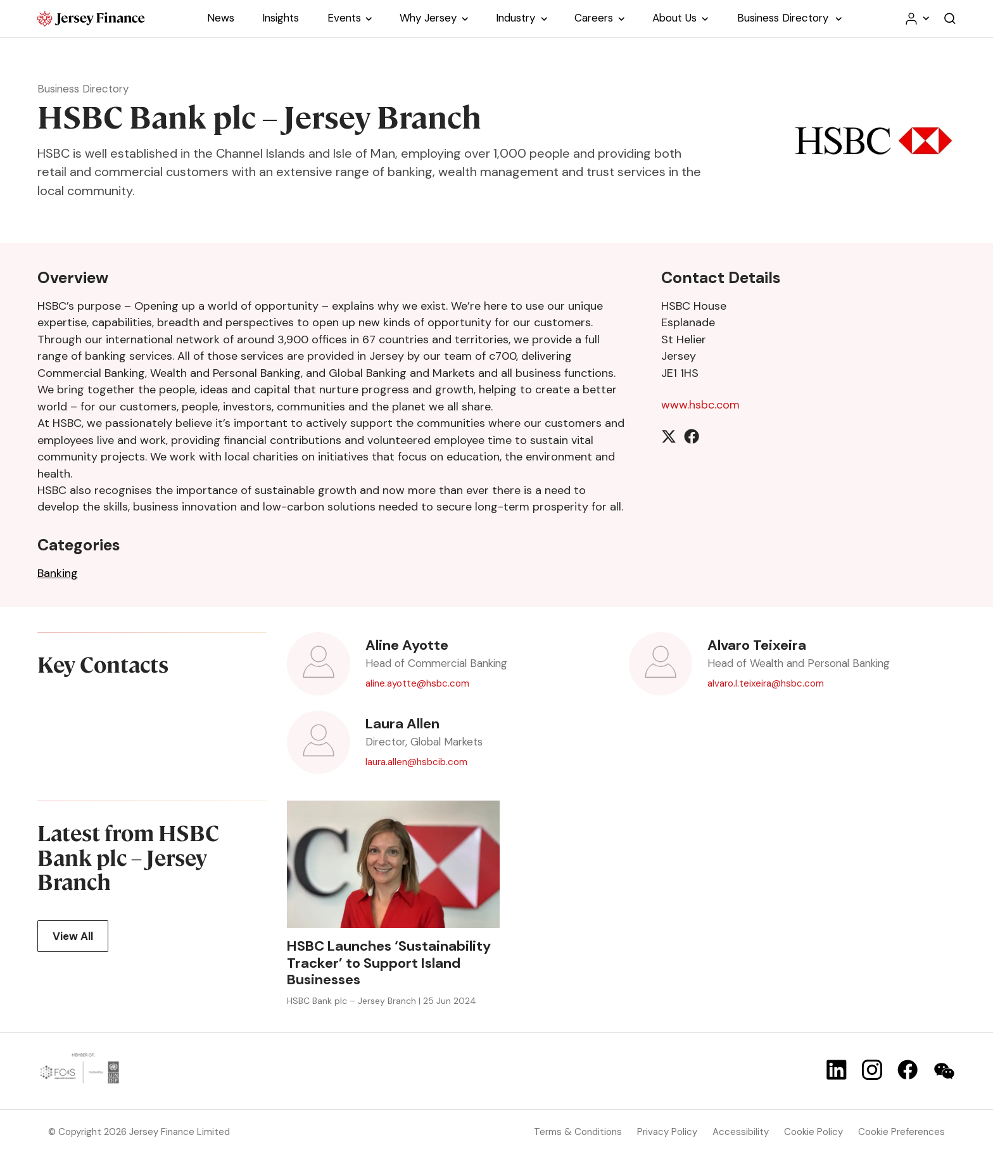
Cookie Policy (813, 1131)
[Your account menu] (916, 19)
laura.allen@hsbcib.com (416, 761)
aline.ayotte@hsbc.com (417, 683)
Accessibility (740, 1131)
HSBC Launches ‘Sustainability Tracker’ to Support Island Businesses (389, 963)
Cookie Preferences (901, 1131)
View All (73, 935)
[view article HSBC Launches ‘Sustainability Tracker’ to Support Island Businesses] (393, 864)
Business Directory (83, 89)
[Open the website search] (950, 19)
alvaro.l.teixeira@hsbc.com (765, 683)
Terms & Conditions (578, 1131)
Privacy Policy (667, 1131)
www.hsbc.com (700, 404)
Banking (57, 573)
